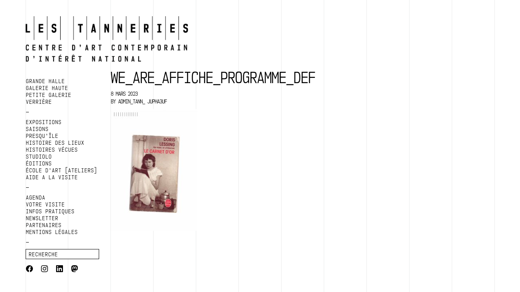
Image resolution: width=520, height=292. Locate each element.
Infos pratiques (50, 211)
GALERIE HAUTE (47, 88)
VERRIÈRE (39, 102)
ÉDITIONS (39, 163)
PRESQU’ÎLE (42, 136)
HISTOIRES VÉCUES (52, 149)
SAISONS (37, 129)
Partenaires (44, 225)
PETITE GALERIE (49, 95)
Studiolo (39, 156)
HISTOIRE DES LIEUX (55, 143)
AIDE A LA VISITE (52, 177)
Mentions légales (52, 232)
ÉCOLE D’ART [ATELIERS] (62, 170)
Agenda (36, 197)
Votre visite (45, 204)
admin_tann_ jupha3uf (142, 101)
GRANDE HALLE (45, 81)
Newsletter (42, 218)
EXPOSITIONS (44, 122)
